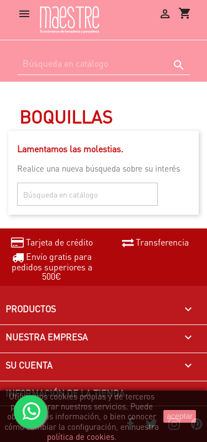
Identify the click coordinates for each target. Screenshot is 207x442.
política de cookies (80, 436)
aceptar (180, 416)
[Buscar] (103, 63)
